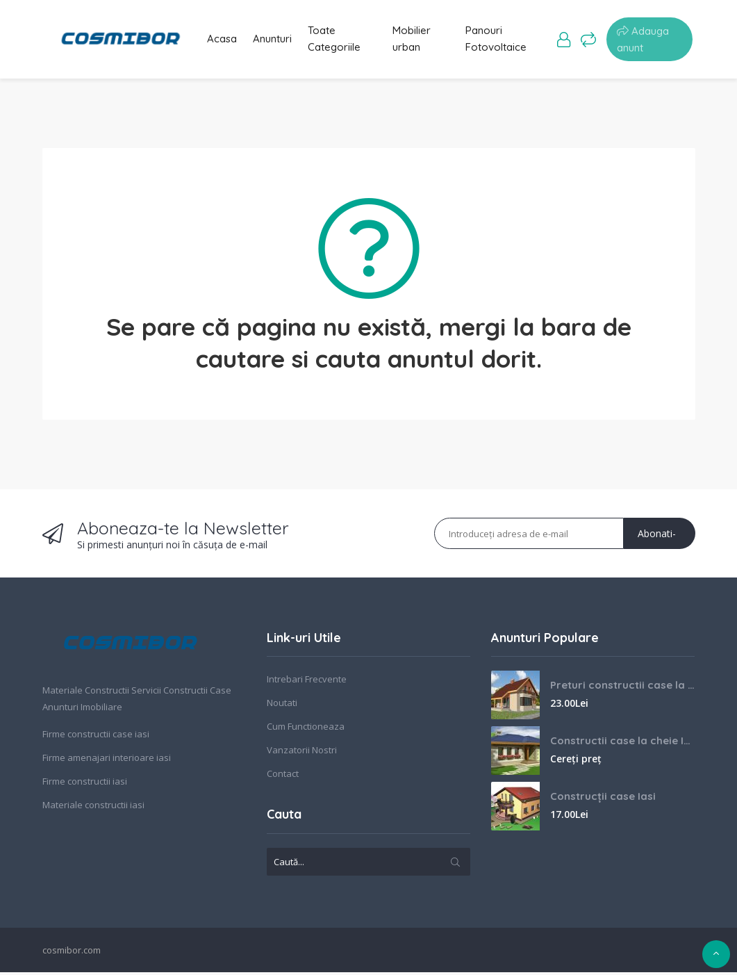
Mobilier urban (416, 41)
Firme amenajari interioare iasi (106, 761)
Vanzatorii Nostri (302, 753)
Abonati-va (657, 541)
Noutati (282, 706)
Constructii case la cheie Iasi (622, 744)
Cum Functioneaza (306, 729)
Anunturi (272, 40)
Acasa (217, 40)
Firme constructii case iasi (95, 737)
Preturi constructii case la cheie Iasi (622, 688)
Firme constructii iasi (84, 784)
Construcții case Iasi (603, 799)
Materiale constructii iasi (93, 808)
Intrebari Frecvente (307, 682)
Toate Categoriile (339, 41)
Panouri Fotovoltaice (500, 41)
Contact (283, 777)
